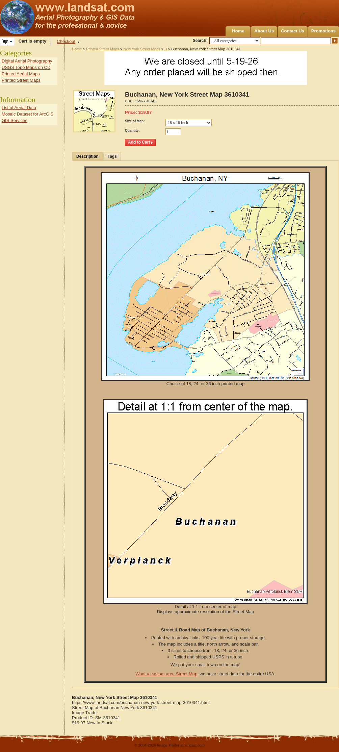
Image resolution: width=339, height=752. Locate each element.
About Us (264, 30)
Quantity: (132, 130)
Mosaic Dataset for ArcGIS (27, 114)
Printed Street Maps (102, 49)
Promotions (323, 30)
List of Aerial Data (19, 107)
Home (238, 30)
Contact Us (292, 30)
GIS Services (14, 120)
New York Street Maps (141, 49)
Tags (112, 156)
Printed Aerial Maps (21, 73)
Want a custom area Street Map (166, 673)
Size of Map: (135, 121)
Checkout (66, 41)
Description (87, 156)
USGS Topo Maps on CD (26, 67)
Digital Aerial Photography (27, 61)
